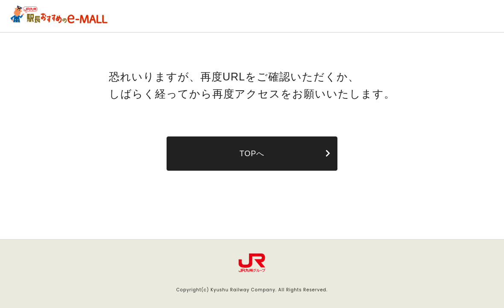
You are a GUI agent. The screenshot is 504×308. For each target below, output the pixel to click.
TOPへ (252, 153)
